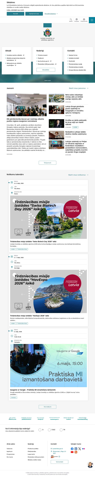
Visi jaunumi (47, 163)
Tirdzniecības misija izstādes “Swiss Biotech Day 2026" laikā (33, 241)
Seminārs (13, 397)
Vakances (9, 448)
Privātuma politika (33, 448)
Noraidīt (15, 14)
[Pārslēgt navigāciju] (92, 20)
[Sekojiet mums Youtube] (72, 452)
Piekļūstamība (32, 451)
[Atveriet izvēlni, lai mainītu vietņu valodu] (76, 20)
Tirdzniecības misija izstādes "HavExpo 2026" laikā (29, 316)
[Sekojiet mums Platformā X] (79, 449)
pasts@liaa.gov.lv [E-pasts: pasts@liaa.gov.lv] (58, 448)
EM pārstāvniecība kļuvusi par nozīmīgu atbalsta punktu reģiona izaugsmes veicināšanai (25, 120)
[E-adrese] (54, 456)
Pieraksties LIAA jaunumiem (36, 457)
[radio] (40, 430)
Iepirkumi (9, 451)
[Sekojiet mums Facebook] (72, 449)
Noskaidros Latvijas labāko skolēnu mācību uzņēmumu (75, 133)
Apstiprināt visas (34, 14)
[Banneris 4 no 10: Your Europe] (40, 419)
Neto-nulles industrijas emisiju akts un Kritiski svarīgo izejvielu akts (74, 97)
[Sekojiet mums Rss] (76, 452)
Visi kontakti (59, 462)
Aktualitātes (45, 70)
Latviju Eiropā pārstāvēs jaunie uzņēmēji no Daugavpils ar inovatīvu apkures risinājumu (74, 109)
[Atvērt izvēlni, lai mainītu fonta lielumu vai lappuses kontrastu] (84, 20)
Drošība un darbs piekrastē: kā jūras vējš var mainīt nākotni (76, 122)
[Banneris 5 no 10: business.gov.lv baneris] (54, 419)
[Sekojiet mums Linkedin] (76, 449)
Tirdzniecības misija (22, 249)
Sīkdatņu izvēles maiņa (34, 460)
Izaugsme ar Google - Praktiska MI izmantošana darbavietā (32, 390)
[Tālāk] (85, 419)
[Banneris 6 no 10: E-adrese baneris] (68, 419)
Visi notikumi (47, 407)
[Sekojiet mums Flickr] (83, 449)
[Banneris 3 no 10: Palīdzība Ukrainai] (26, 419)
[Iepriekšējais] (9, 419)
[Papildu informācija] (59, 456)
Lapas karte (31, 454)
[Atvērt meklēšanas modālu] (70, 20)
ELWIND (75, 127)
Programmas (10, 454)
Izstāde (13, 249)
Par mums (10, 457)
